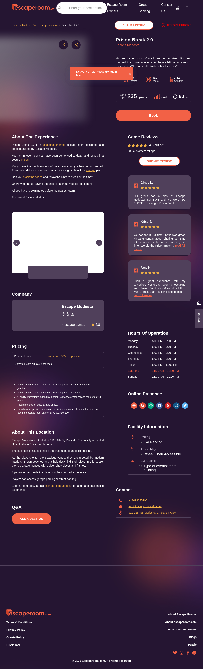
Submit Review (159, 162)
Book (153, 117)
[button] (35, 277)
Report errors (177, 25)
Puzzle (192, 644)
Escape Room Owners (182, 629)
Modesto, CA (30, 25)
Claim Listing (136, 25)
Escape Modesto (50, 25)
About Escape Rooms (182, 614)
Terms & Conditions (19, 622)
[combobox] (81, 8)
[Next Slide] (99, 248)
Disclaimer (13, 645)
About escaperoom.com (181, 622)
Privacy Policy (15, 630)
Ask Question (31, 527)
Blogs (193, 637)
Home (15, 25)
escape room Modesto (67, 494)
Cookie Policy (15, 637)
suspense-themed (53, 146)
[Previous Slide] (16, 248)
